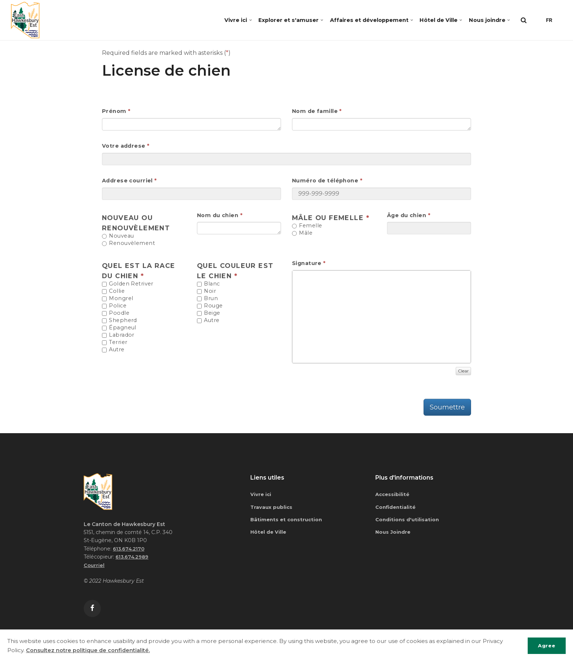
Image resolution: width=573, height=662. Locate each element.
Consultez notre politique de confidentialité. (88, 650)
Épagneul (119, 328)
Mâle (302, 233)
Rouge (210, 306)
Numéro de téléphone (325, 180)
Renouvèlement (128, 243)
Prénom (114, 111)
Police (114, 306)
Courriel (94, 565)
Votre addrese (123, 145)
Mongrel (117, 299)
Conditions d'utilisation (408, 520)
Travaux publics (272, 507)
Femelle (307, 226)
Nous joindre (487, 19)
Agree (545, 645)
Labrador (118, 335)
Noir (206, 291)
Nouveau (118, 236)
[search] (523, 20)
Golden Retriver (127, 284)
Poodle (115, 313)
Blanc (208, 284)
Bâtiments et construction (287, 520)
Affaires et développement (357, 19)
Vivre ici (214, 19)
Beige (208, 313)
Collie (113, 291)
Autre (113, 350)
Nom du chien (217, 215)
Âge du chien (406, 215)
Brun (207, 299)
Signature (307, 263)
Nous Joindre (393, 533)
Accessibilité (393, 494)
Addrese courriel (127, 180)
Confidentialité (396, 507)
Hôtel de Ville (433, 19)
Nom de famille (315, 111)
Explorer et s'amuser (270, 19)
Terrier (114, 342)
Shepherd (119, 321)
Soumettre (447, 407)
